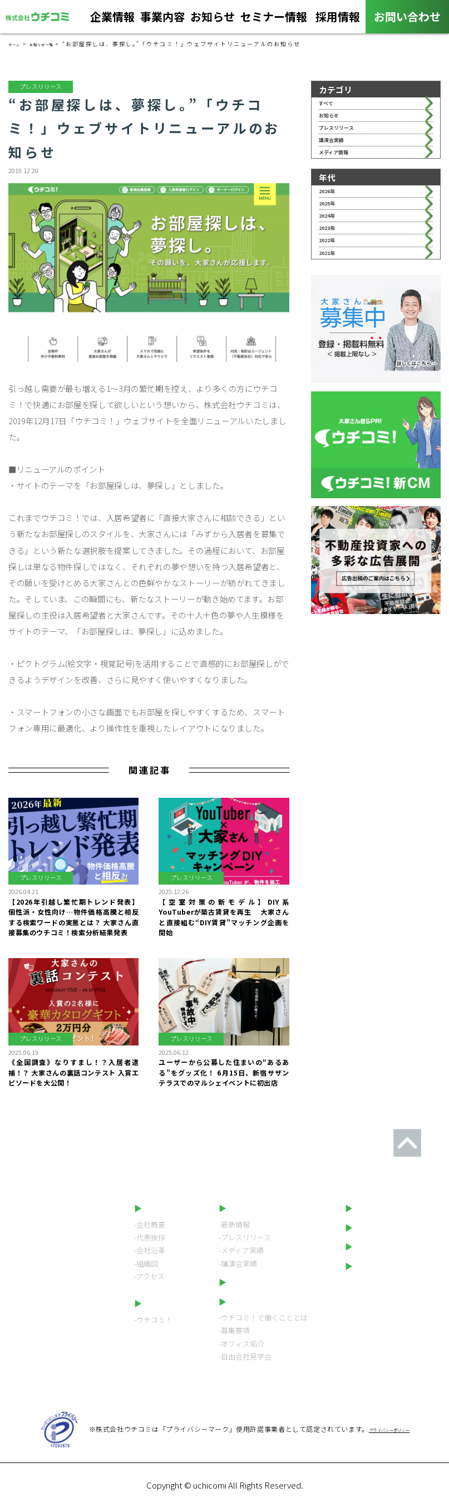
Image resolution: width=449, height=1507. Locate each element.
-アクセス (149, 1276)
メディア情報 (343, 186)
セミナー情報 (273, 19)
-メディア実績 (241, 1250)
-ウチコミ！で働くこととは (263, 1317)
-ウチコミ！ (153, 1319)
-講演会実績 (238, 1263)
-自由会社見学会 (245, 1356)
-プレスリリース (245, 1237)
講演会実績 (340, 166)
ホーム (18, 44)
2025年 (333, 253)
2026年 (333, 233)
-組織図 (146, 1263)
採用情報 (337, 19)
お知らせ (212, 19)
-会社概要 (149, 1224)
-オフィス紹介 (241, 1343)
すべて (331, 106)
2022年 (333, 313)
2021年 (333, 333)
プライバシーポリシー (394, 1266)
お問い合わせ (407, 16)
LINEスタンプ (378, 1246)
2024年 (333, 273)
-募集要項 (234, 1330)
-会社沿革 (149, 1250)
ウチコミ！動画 (381, 1227)
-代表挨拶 (149, 1237)
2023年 (333, 293)
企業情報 (112, 19)
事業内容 (162, 19)
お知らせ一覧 (57, 44)
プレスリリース (348, 146)
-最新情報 (234, 1224)
